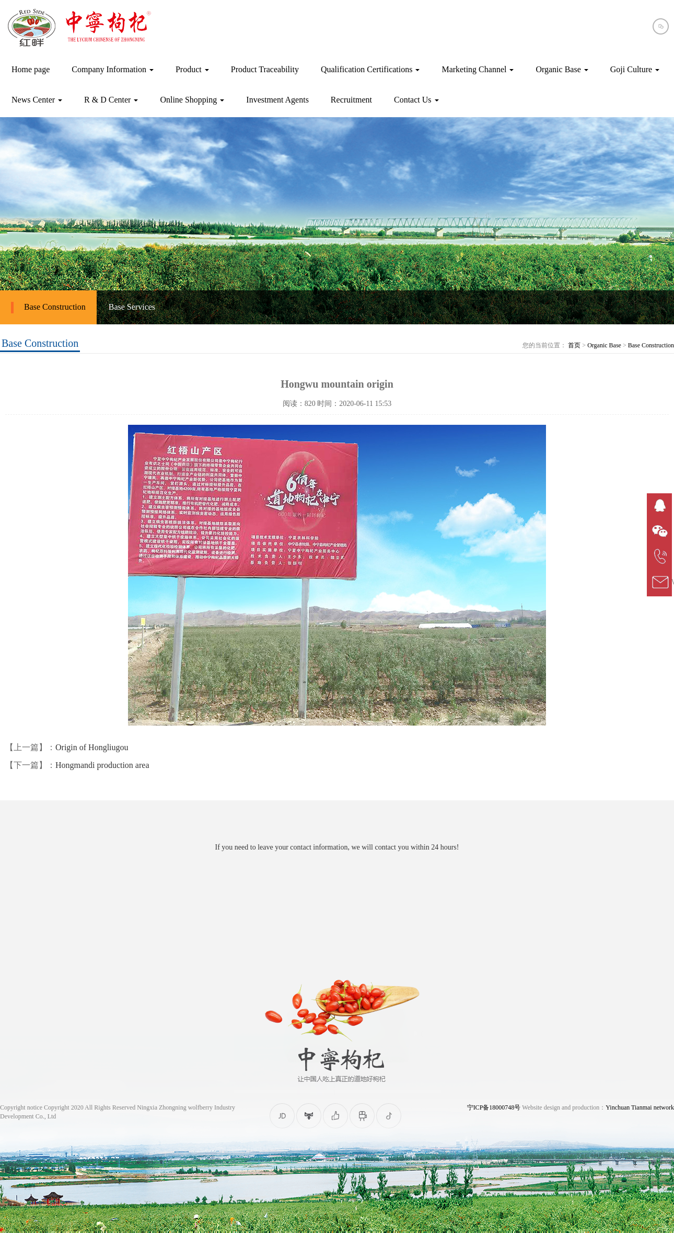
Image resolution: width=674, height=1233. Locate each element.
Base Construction (48, 307)
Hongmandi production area (102, 765)
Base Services (132, 306)
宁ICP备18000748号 (494, 1107)
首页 (574, 345)
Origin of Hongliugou (92, 747)
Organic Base (604, 345)
